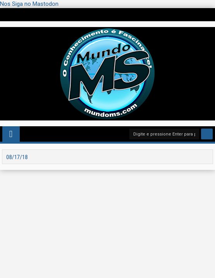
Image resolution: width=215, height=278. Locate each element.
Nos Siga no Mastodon (29, 3)
